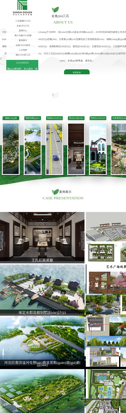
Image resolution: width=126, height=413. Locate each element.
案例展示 (23, 40)
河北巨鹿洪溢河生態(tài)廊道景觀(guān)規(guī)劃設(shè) (42, 364)
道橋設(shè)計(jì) (54, 118)
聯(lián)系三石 (23, 55)
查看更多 (77, 72)
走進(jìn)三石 (23, 26)
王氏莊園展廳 (42, 260)
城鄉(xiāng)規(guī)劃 (11, 118)
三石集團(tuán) (23, 21)
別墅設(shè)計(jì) (98, 118)
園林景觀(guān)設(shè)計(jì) (32, 118)
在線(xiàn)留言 (23, 45)
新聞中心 (23, 31)
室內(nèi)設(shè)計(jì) (76, 118)
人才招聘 (23, 50)
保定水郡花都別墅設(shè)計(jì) (42, 313)
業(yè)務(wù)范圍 (23, 35)
